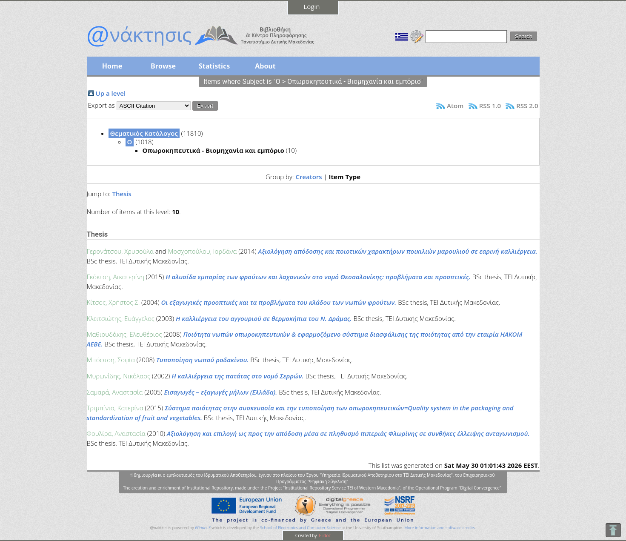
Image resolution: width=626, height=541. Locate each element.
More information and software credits (439, 527)
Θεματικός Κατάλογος (144, 133)
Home (112, 66)
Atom (455, 105)
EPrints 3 (203, 527)
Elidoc (324, 535)
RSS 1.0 (490, 105)
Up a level (111, 93)
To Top (613, 530)
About (265, 66)
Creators (308, 176)
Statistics (214, 66)
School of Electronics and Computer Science (300, 527)
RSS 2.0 (527, 105)
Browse (163, 66)
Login (312, 6)
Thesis (121, 193)
